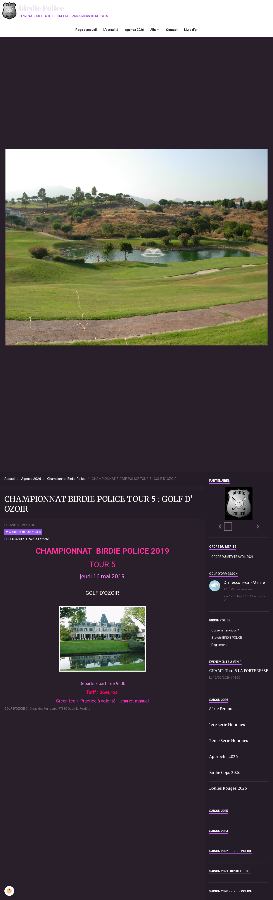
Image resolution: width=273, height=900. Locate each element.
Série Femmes (222, 708)
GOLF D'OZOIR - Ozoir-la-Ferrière (26, 539)
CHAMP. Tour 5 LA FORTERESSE (238, 670)
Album (154, 29)
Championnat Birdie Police (66, 479)
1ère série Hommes (227, 724)
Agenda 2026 (134, 29)
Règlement (219, 645)
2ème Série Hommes (228, 740)
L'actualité (110, 29)
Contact (172, 29)
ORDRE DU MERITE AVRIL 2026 (232, 556)
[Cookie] (9, 891)
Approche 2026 (223, 756)
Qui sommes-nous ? (225, 630)
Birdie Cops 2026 (224, 772)
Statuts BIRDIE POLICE (226, 637)
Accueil (9, 479)
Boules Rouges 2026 (228, 788)
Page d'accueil (86, 29)
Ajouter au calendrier (23, 532)
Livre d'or (191, 29)
